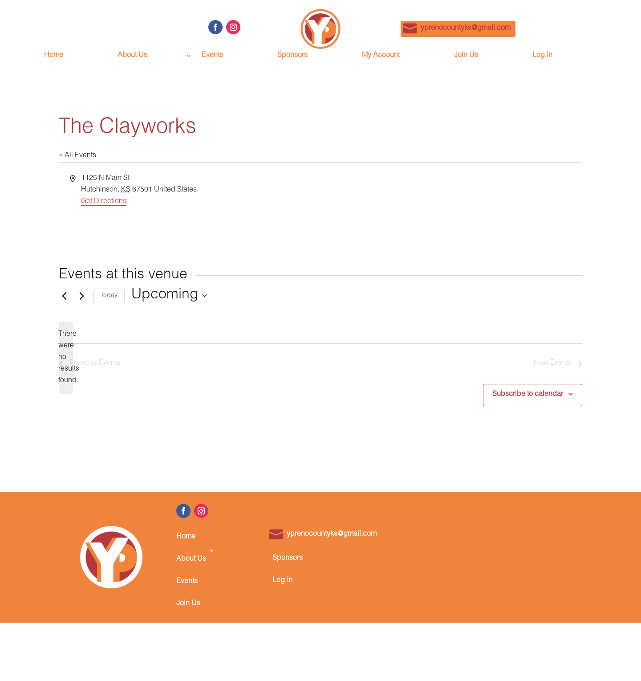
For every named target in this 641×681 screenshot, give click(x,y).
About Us (132, 56)
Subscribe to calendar (527, 394)
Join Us (466, 56)
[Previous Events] (64, 295)
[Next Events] (81, 295)
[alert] (66, 358)
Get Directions (103, 201)
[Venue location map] (450, 206)
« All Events (77, 155)
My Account (381, 56)
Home (53, 56)
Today (109, 296)
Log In (542, 56)
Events (212, 56)
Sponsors (292, 56)
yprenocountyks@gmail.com (466, 28)
